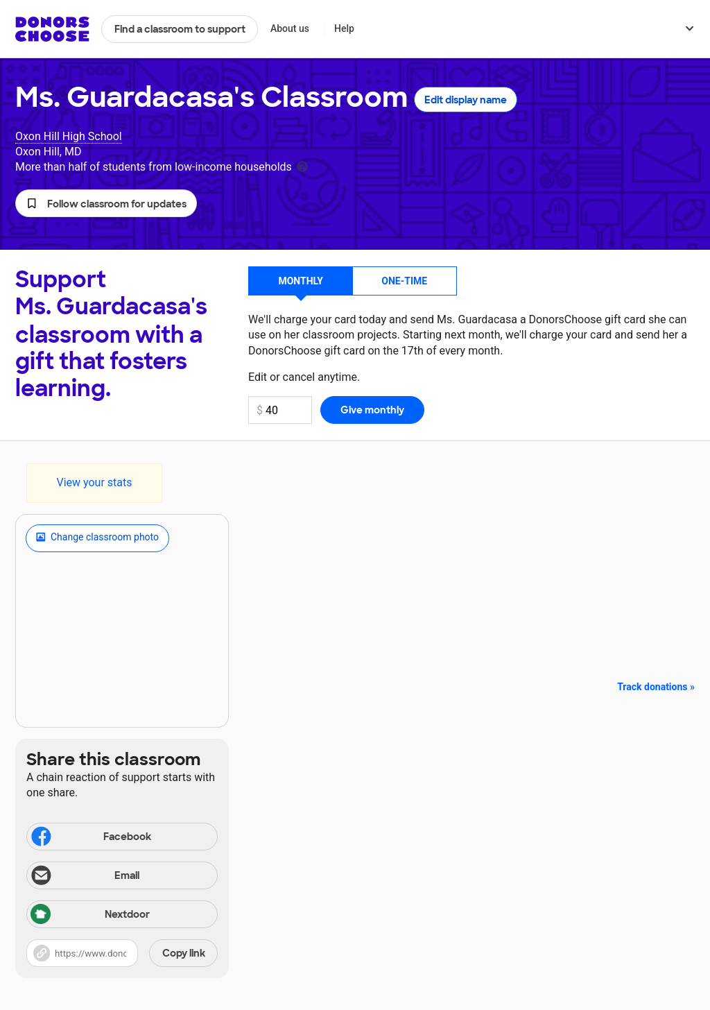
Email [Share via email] (84, 876)
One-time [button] (404, 280)
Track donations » (656, 686)
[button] (106, 203)
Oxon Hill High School (68, 136)
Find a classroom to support (179, 29)
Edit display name (465, 100)
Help (344, 28)
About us (289, 28)
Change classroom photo (97, 538)
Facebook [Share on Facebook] (90, 837)
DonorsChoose (52, 29)
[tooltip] (302, 165)
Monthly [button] (300, 280)
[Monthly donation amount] (280, 410)
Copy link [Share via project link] (183, 953)
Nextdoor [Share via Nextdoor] (90, 915)
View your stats (94, 482)
